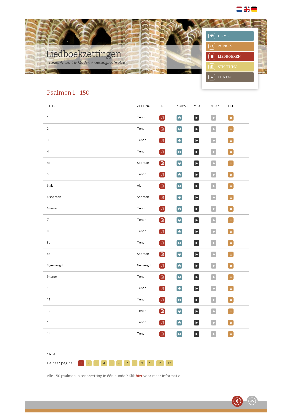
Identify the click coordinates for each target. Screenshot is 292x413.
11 (160, 364)
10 (151, 364)
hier (140, 376)
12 (170, 364)
